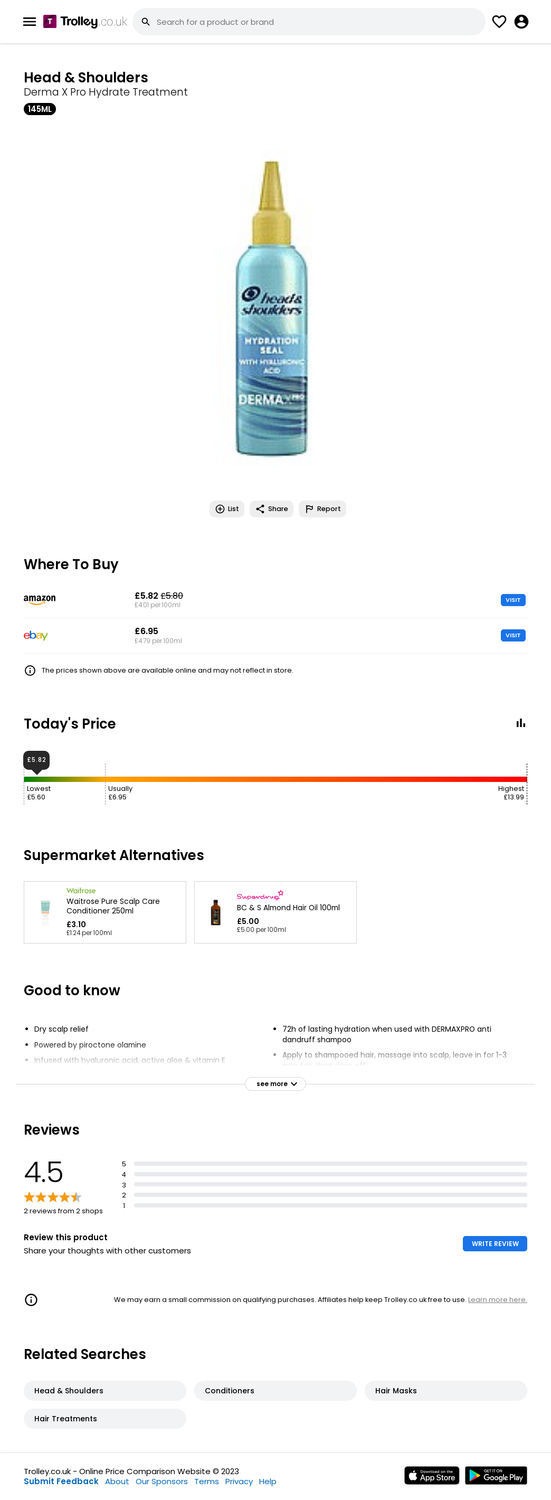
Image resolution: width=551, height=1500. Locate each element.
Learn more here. (497, 1300)
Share (271, 509)
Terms (206, 1481)
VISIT (513, 600)
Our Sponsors (162, 1481)
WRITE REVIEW (495, 1243)
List (227, 509)
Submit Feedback (61, 1481)
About (117, 1481)
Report (322, 509)
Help (268, 1481)
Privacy (239, 1481)
